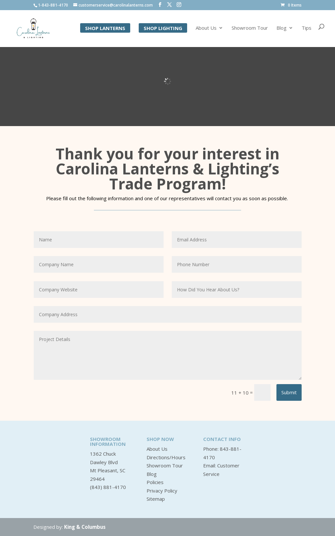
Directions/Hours (166, 457)
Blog (281, 29)
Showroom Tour (250, 29)
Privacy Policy (162, 490)
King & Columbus (85, 527)
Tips (306, 29)
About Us (206, 29)
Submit (289, 392)
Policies (155, 482)
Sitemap (156, 498)
